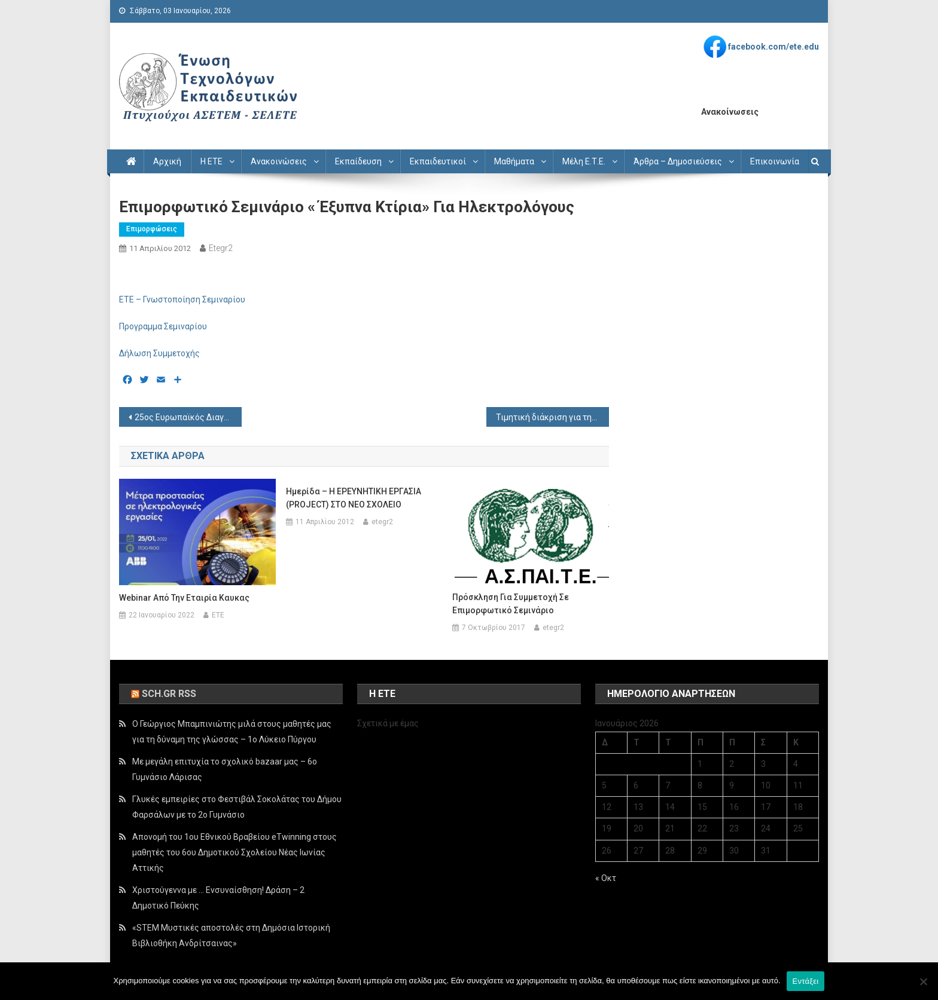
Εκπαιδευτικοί (438, 161)
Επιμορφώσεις (151, 229)
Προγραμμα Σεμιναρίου (163, 326)
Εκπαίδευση (358, 161)
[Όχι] (923, 981)
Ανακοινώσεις (279, 161)
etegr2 (221, 248)
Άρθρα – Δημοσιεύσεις (678, 161)
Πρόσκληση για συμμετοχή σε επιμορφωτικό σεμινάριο (510, 603)
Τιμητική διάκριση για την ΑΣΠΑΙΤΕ (552, 417)
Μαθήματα (514, 161)
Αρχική (167, 161)
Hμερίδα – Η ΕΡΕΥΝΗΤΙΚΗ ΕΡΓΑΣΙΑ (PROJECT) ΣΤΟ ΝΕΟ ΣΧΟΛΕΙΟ (353, 498)
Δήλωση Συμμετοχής (159, 353)
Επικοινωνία (774, 161)
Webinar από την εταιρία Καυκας (184, 598)
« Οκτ (605, 878)
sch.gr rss (169, 693)
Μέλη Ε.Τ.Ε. (583, 161)
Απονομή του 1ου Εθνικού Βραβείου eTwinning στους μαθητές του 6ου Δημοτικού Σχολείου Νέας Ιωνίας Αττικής (234, 852)
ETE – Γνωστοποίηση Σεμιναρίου (182, 299)
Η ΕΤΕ (211, 161)
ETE (218, 615)
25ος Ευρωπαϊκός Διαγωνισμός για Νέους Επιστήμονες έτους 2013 (188, 417)
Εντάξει (806, 981)
